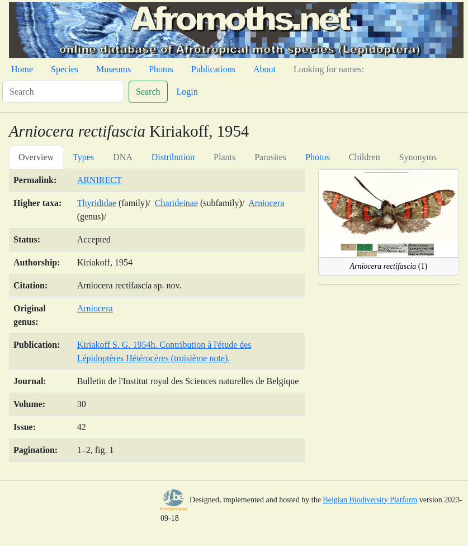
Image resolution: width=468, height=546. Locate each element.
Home (22, 69)
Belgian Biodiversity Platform (370, 500)
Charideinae (176, 203)
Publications (213, 69)
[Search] (63, 92)
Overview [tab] (36, 157)
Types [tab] (83, 157)
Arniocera (266, 203)
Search (148, 91)
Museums (113, 69)
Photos (161, 69)
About (264, 69)
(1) (388, 266)
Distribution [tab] (173, 157)
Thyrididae (96, 203)
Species (64, 69)
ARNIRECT (99, 180)
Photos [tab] (317, 157)
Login (187, 91)
